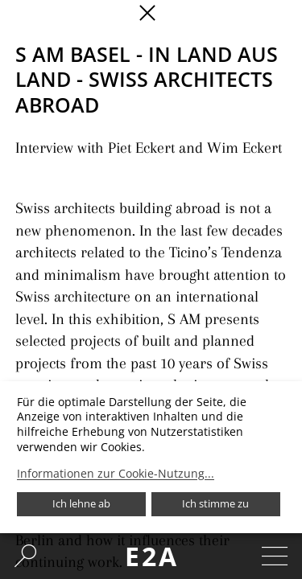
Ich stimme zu (215, 503)
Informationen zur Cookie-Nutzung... (115, 473)
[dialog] (151, 457)
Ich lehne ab (81, 503)
